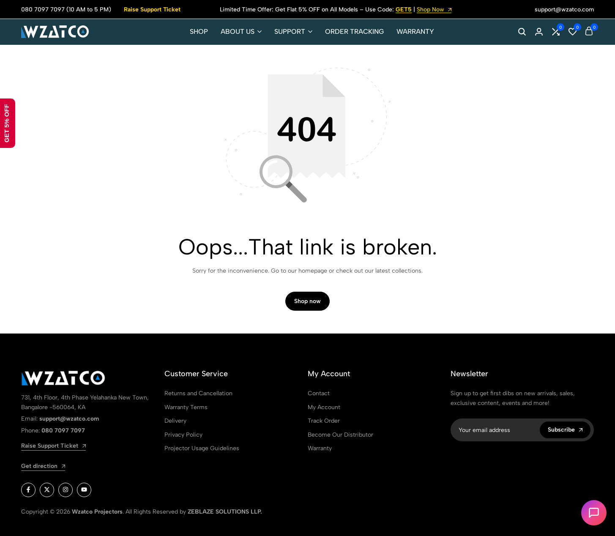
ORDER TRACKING (354, 31)
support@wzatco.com (564, 9)
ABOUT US (237, 31)
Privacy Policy (183, 434)
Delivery (175, 420)
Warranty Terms (186, 407)
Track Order (324, 420)
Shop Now (434, 10)
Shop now (307, 301)
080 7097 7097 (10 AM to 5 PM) (66, 9)
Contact (319, 393)
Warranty (320, 448)
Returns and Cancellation (198, 393)
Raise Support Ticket (152, 9)
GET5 (404, 10)
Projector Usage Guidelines (201, 448)
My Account (324, 407)
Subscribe (565, 429)
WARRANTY (415, 31)
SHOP (199, 31)
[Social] (28, 490)
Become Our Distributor (340, 434)
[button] (555, 31)
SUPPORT (289, 31)
